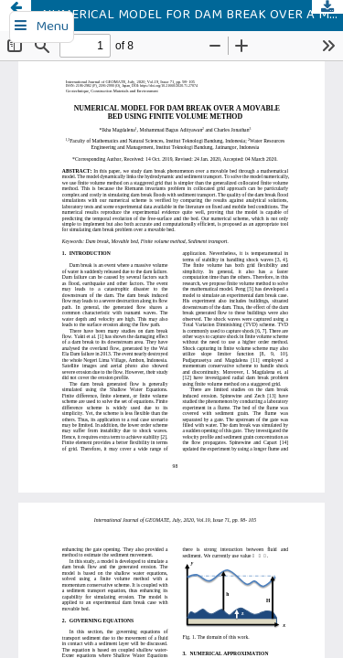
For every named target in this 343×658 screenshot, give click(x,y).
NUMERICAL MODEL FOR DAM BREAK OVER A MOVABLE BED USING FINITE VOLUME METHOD (192, 15)
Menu (52, 27)
